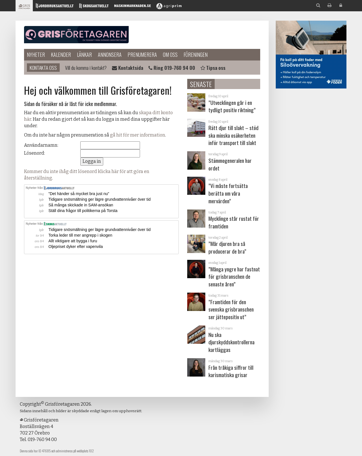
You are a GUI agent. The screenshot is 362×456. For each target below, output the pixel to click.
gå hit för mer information (137, 135)
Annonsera (110, 54)
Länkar (84, 54)
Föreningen (196, 54)
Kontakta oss (43, 67)
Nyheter (36, 54)
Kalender (61, 54)
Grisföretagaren (76, 35)
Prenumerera (142, 54)
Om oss (170, 54)
